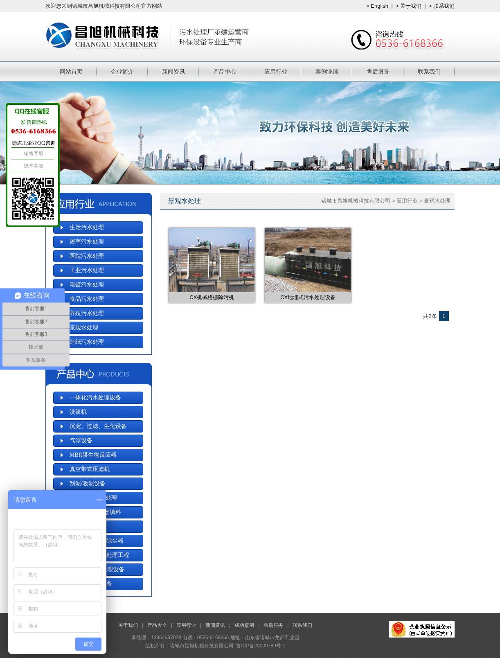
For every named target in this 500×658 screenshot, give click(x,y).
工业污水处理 (87, 270)
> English (377, 6)
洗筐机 (78, 412)
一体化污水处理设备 (95, 397)
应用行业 (275, 71)
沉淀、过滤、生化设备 (98, 426)
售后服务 (378, 71)
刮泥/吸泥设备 (88, 483)
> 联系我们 (442, 6)
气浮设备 (81, 440)
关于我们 (128, 625)
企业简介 (122, 71)
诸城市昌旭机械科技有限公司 (355, 201)
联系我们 (429, 71)
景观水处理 (437, 201)
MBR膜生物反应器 (93, 455)
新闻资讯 (173, 71)
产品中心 (224, 71)
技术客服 (32, 166)
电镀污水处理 (87, 285)
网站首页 (71, 71)
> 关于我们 (408, 6)
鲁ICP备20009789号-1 (260, 646)
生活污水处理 (87, 227)
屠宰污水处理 (87, 242)
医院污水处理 (87, 256)
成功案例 (244, 625)
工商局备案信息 (422, 629)
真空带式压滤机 (90, 469)
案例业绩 (326, 71)
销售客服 (32, 153)
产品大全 (157, 625)
